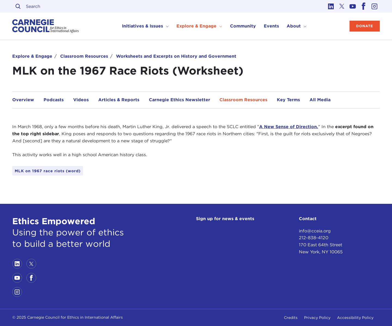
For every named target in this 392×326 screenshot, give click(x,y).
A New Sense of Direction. (288, 126)
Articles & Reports (118, 99)
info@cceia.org (315, 230)
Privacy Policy (317, 317)
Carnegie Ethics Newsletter (179, 99)
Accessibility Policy (355, 317)
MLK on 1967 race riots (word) (48, 171)
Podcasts (54, 99)
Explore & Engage (32, 56)
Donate (364, 26)
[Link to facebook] (363, 6)
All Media (320, 99)
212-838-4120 (313, 237)
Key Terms (288, 99)
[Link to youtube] (352, 6)
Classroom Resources (84, 56)
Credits (291, 317)
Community (243, 26)
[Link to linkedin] (330, 6)
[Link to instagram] (374, 6)
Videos (81, 99)
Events (271, 26)
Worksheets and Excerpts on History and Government (176, 56)
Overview (23, 99)
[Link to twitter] (341, 6)
